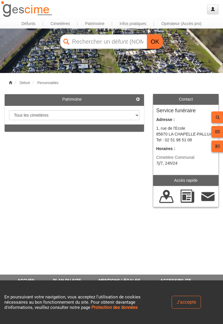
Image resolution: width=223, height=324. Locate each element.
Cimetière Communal (175, 157)
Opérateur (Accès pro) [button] (181, 23)
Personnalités (47, 83)
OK (155, 41)
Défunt (25, 83)
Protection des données (114, 307)
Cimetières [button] (60, 23)
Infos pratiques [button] (133, 23)
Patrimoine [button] (95, 23)
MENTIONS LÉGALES (119, 280)
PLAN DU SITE (67, 280)
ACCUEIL (26, 280)
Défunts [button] (28, 23)
